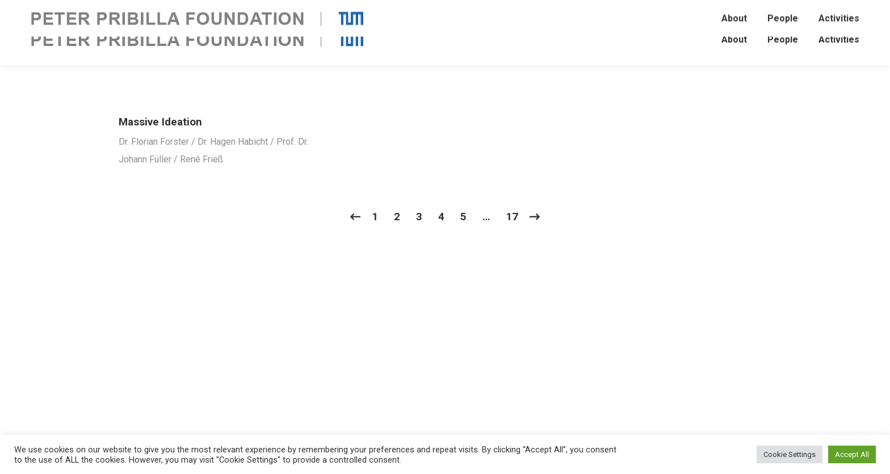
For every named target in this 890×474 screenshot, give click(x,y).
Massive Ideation (160, 121)
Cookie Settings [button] (789, 454)
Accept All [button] (852, 454)
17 (512, 216)
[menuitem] (734, 39)
